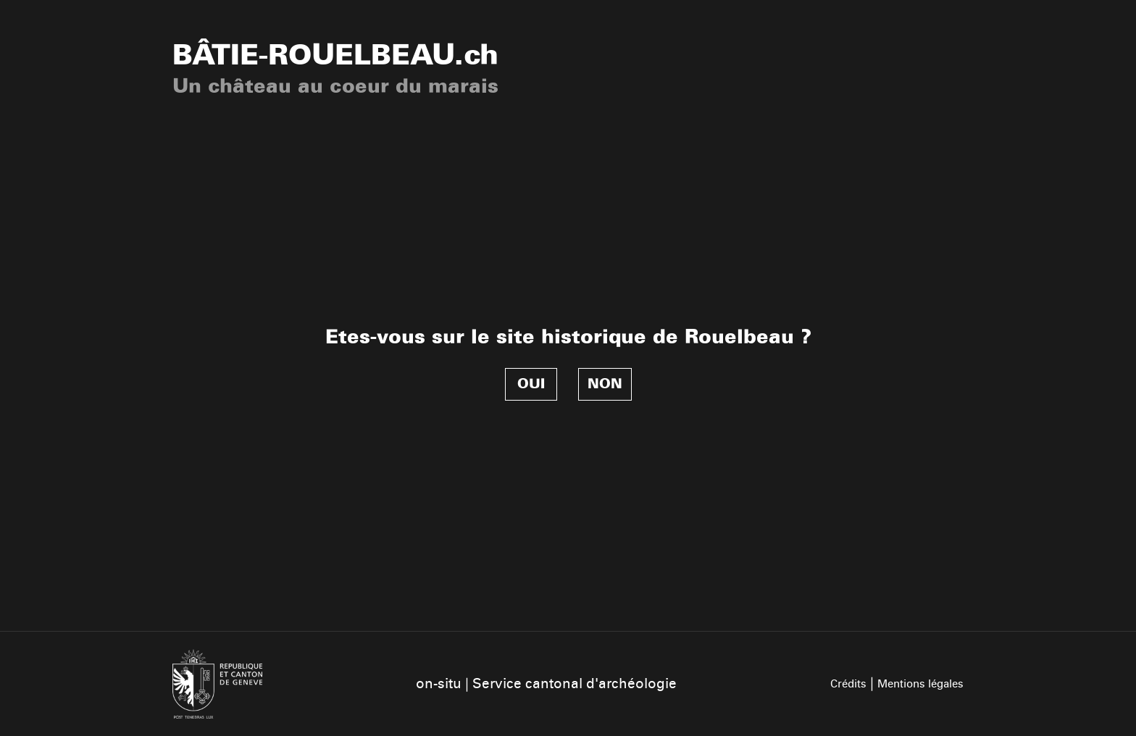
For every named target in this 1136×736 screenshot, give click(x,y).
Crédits (848, 683)
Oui (531, 384)
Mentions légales (920, 683)
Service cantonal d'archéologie (574, 683)
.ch (335, 55)
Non (605, 384)
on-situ (439, 683)
